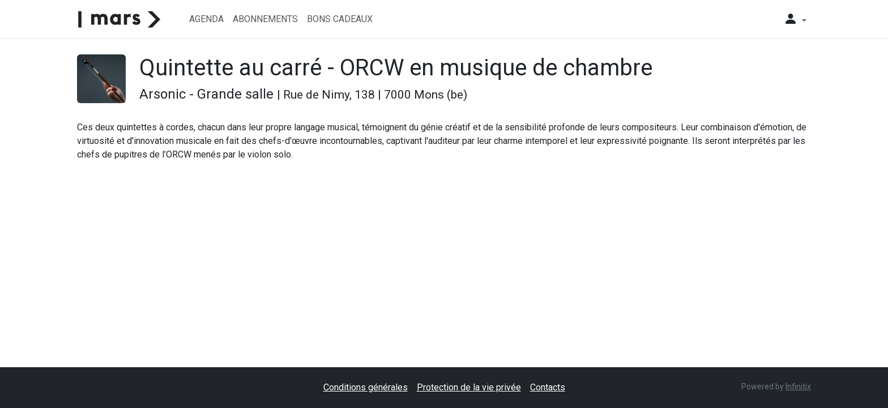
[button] (795, 19)
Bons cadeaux (340, 19)
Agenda (206, 19)
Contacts (547, 387)
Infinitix (798, 386)
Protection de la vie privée (469, 387)
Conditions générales (365, 387)
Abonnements (265, 19)
